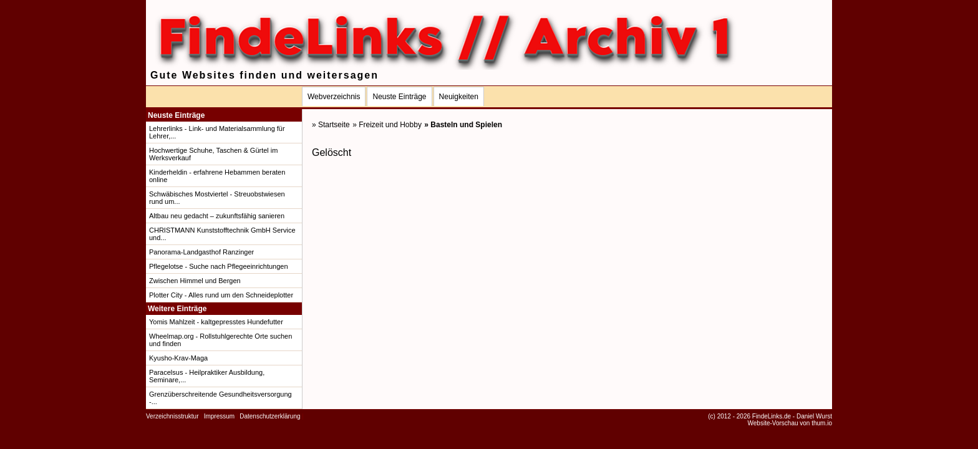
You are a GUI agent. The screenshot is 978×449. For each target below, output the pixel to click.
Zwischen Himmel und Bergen (195, 280)
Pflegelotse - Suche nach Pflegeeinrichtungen (218, 266)
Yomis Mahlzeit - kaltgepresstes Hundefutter (216, 322)
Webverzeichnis (333, 96)
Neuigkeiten (458, 96)
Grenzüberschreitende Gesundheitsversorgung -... (220, 397)
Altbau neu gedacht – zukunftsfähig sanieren (216, 216)
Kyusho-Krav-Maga (178, 358)
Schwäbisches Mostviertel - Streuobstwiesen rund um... (217, 197)
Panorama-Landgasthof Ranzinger (201, 252)
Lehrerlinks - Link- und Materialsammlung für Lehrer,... (217, 132)
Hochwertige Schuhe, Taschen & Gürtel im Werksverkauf (213, 154)
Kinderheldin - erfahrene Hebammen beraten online (217, 175)
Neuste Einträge (399, 96)
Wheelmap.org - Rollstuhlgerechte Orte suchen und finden (220, 339)
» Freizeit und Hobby (387, 124)
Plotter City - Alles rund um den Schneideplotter (221, 295)
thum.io (821, 423)
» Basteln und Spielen (463, 124)
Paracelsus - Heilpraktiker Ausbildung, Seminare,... (206, 376)
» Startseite (331, 124)
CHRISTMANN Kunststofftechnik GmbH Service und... (222, 233)
